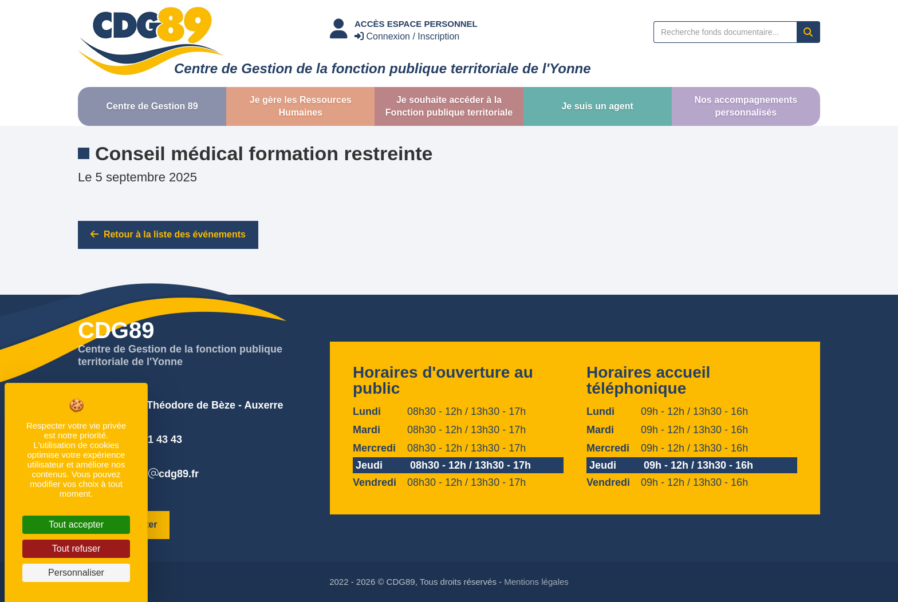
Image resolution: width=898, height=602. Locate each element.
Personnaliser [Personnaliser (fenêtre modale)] (76, 572)
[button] (152, 106)
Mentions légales (536, 582)
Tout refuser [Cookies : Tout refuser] (76, 548)
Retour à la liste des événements (168, 234)
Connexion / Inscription (407, 36)
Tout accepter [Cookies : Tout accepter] (76, 524)
